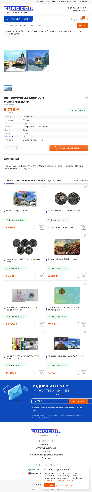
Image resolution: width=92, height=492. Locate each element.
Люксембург (19, 31)
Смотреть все (81, 180)
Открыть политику (64, 485)
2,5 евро (52, 31)
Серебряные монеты (36, 31)
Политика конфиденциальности (46, 452)
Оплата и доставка (65, 2)
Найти (82, 25)
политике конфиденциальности (58, 480)
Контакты (83, 2)
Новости (37, 2)
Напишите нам (80, 11)
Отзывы (49, 2)
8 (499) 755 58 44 (77, 7)
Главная (7, 31)
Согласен (49, 485)
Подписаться (78, 401)
